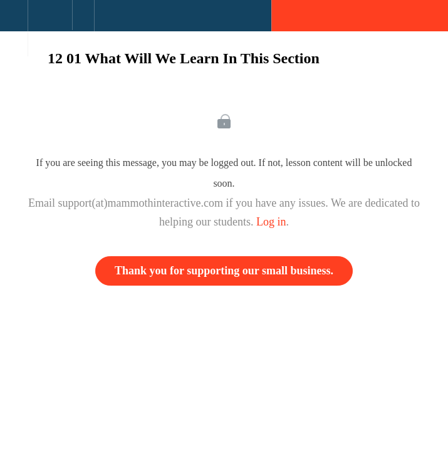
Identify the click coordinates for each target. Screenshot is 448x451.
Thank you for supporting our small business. (224, 270)
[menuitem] (50, 28)
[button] (14, 22)
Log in (271, 221)
